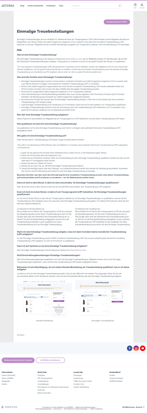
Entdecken (50, 6)
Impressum (58, 409)
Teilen (20, 335)
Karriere (4, 384)
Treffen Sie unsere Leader (83, 381)
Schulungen (78, 375)
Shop (22, 6)
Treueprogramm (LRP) (117, 22)
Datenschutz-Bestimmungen (85, 407)
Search (119, 6)
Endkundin (41, 390)
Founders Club (79, 384)
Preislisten (41, 375)
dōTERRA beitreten (116, 381)
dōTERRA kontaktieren (50, 360)
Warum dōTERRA (7, 378)
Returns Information (44, 393)
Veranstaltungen (43, 384)
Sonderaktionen (43, 381)
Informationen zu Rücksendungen (75, 409)
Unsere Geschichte (35, 6)
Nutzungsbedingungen (43, 409)
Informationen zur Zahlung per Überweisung (53, 387)
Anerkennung (78, 378)
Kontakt (112, 375)
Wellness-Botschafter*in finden (18, 360)
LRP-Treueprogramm (45, 378)
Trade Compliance (96, 409)
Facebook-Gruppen (116, 378)
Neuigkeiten (6, 381)
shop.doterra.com (74, 59)
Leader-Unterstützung (81, 387)
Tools (61, 6)
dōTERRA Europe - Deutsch (132, 407)
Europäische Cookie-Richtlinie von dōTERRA (58, 407)
